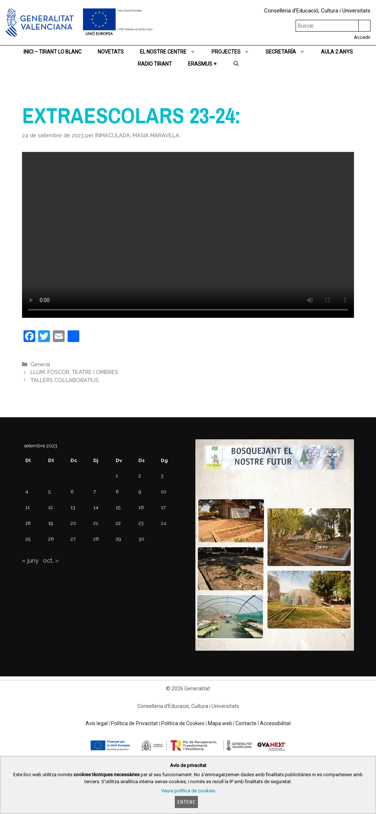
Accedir (362, 37)
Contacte (246, 723)
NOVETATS (111, 52)
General (40, 364)
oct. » (51, 560)
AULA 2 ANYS (337, 52)
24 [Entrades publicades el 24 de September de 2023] (163, 523)
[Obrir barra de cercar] (236, 64)
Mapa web (220, 723)
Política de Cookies (183, 723)
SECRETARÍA (289, 51)
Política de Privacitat (134, 723)
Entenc (186, 802)
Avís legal (97, 723)
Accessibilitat (275, 723)
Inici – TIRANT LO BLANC (53, 52)
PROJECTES (234, 51)
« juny (30, 560)
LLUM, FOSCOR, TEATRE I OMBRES (74, 372)
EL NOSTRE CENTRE (171, 51)
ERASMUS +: (202, 64)
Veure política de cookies (188, 790)
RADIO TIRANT (155, 64)
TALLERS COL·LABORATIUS (64, 380)
